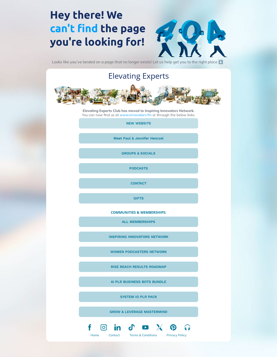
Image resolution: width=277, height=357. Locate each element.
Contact (114, 335)
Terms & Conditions (143, 335)
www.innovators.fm (136, 115)
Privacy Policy (177, 335)
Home (95, 335)
